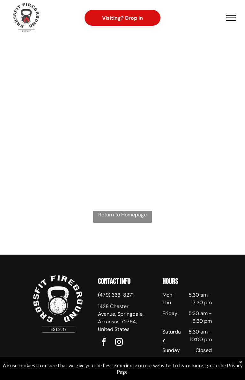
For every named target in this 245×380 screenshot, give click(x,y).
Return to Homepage (122, 214)
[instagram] (119, 342)
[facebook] (103, 342)
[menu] (231, 18)
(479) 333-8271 (116, 295)
